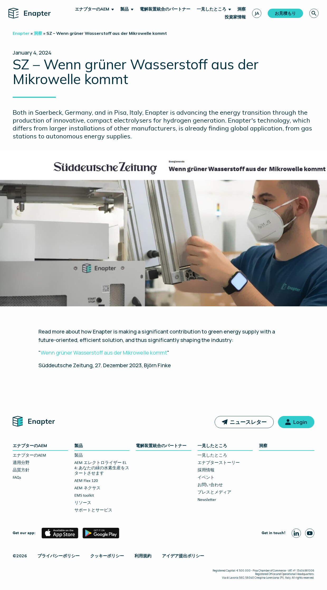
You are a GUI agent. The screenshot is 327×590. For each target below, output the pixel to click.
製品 (124, 9)
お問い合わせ (210, 485)
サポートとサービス (93, 510)
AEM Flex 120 (86, 481)
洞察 (241, 9)
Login (300, 422)
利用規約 (142, 555)
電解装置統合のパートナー (165, 9)
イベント (206, 478)
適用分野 (21, 463)
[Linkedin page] (296, 533)
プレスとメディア (214, 492)
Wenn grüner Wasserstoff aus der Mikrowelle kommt (104, 352)
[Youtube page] (309, 533)
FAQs (17, 478)
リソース (82, 503)
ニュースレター (248, 422)
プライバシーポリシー (58, 555)
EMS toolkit (84, 496)
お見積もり (285, 13)
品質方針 (21, 470)
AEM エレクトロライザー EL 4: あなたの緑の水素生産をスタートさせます (101, 468)
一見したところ (211, 9)
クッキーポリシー (107, 555)
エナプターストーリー (219, 463)
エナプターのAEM (92, 9)
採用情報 (206, 470)
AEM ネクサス (87, 488)
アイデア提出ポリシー (183, 555)
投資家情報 (235, 17)
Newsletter (207, 500)
